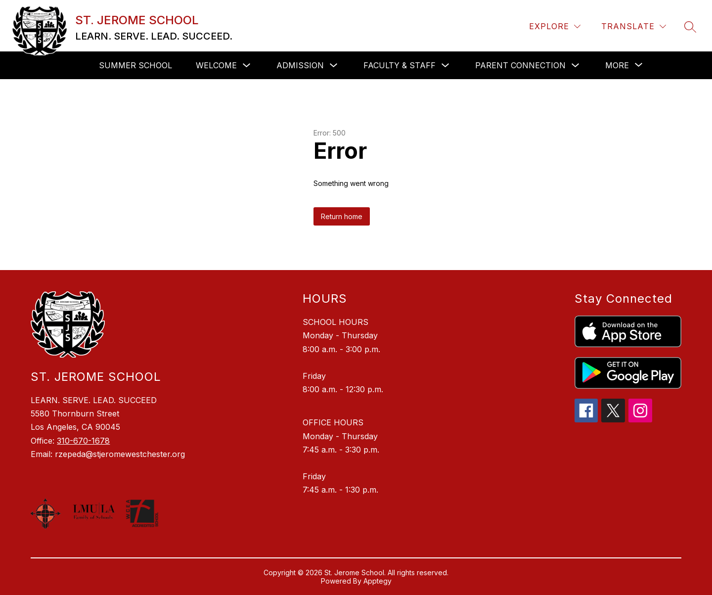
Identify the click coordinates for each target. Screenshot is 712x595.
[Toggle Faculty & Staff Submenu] (445, 65)
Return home (341, 216)
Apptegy (377, 581)
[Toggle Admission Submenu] (334, 65)
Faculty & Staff (399, 65)
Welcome (216, 65)
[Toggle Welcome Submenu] (247, 65)
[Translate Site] (633, 26)
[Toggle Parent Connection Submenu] (575, 65)
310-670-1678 (83, 441)
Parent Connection (520, 65)
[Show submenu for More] (617, 65)
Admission (300, 65)
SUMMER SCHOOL (135, 65)
